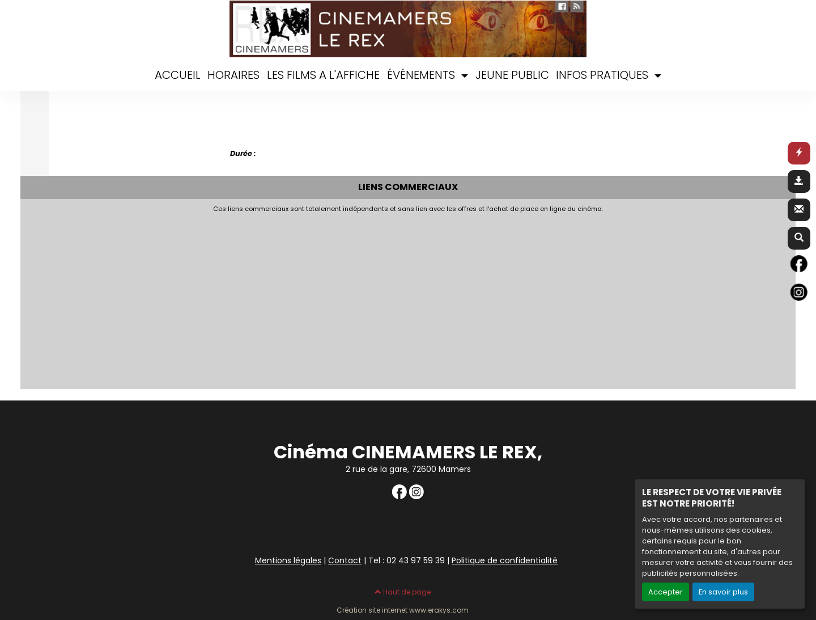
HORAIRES (233, 75)
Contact (345, 560)
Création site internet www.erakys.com (403, 610)
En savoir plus (723, 592)
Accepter (665, 592)
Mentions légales (288, 560)
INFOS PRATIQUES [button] (603, 75)
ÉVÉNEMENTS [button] (422, 75)
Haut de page (403, 592)
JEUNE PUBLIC (512, 75)
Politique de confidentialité (505, 560)
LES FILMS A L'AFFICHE (323, 75)
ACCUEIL (178, 75)
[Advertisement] (300, 297)
